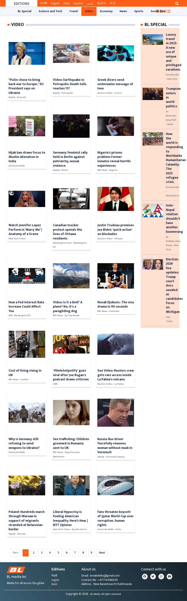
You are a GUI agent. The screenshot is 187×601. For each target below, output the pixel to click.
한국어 (101, 3)
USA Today (169, 319)
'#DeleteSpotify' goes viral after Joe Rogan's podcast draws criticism (71, 375)
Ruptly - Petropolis (63, 93)
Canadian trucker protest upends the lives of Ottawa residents (67, 231)
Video (17, 24)
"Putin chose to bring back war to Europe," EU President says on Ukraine (26, 86)
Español (78, 3)
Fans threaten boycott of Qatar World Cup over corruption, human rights (115, 518)
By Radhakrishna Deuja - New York (173, 243)
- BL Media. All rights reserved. (105, 594)
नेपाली (43, 3)
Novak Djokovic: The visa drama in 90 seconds (115, 304)
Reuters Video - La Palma (110, 384)
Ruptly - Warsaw (17, 534)
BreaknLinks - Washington (172, 191)
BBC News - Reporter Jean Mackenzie (66, 454)
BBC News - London (19, 379)
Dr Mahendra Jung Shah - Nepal (171, 118)
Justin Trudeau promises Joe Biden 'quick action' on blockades (115, 229)
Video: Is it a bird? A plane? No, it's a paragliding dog (67, 307)
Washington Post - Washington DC (70, 245)
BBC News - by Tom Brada (66, 315)
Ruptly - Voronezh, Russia (110, 457)
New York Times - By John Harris (70, 529)
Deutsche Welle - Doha (109, 529)
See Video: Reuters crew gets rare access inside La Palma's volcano (115, 375)
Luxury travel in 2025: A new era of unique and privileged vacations (173, 52)
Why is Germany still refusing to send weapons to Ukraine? (24, 443)
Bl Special (155, 24)
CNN (55, 384)
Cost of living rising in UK (25, 373)
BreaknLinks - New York (172, 77)
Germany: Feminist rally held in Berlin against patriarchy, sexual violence (70, 159)
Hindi (66, 3)
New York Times (17, 238)
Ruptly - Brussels (17, 97)
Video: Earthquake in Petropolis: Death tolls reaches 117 (69, 84)
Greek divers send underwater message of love (115, 84)
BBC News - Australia (108, 311)
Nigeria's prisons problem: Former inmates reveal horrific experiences (114, 159)
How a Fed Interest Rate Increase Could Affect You (26, 307)
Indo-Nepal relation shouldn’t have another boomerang (174, 218)
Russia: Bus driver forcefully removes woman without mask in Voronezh (114, 445)
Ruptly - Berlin (60, 170)
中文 (113, 3)
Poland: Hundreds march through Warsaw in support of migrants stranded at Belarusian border (27, 520)
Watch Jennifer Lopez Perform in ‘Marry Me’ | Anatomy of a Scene (25, 229)
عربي (90, 3)
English (55, 3)
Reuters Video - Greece (109, 93)
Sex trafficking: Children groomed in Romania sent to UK (71, 443)
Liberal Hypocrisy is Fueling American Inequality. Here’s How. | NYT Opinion (70, 518)
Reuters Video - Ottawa (110, 238)
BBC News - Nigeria (107, 170)
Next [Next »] (102, 552)
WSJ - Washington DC (20, 315)
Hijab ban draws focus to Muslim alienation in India (27, 157)
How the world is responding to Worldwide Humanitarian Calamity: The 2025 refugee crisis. (176, 158)
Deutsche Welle (17, 166)
